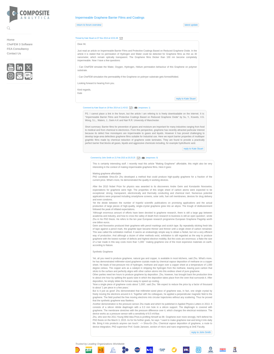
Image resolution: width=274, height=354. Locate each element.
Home (10, 39)
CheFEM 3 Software (20, 44)
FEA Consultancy (18, 48)
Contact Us (14, 53)
